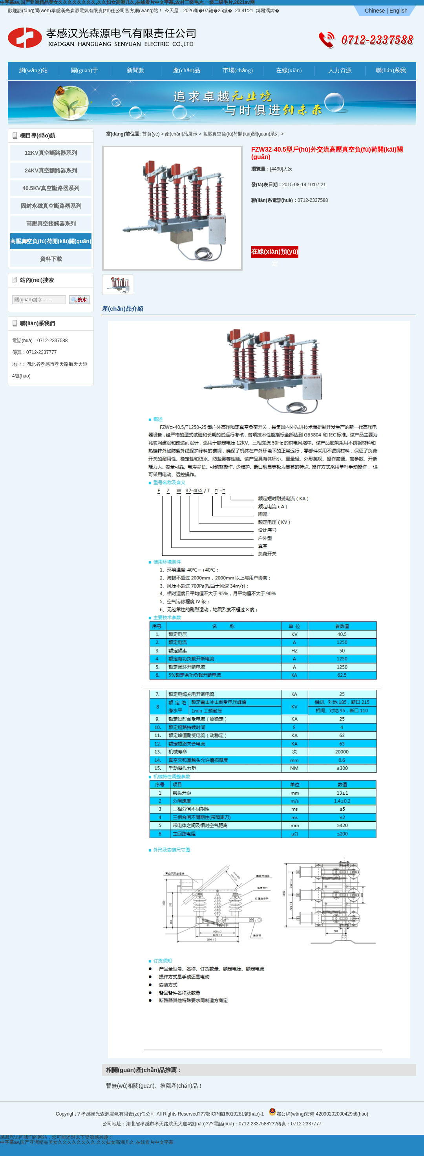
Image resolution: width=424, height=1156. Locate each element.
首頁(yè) (151, 134)
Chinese (375, 10)
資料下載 (51, 259)
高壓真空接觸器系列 (51, 223)
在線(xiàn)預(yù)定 (274, 253)
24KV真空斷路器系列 (51, 170)
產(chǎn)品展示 (181, 134)
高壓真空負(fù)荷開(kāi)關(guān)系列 (50, 243)
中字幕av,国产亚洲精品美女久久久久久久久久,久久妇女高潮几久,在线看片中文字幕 (87, 1142)
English (398, 10)
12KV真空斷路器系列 (51, 153)
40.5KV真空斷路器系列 (50, 188)
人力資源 (340, 70)
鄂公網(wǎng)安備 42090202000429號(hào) (318, 1112)
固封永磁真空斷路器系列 (51, 206)
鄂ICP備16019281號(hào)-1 (235, 1114)
